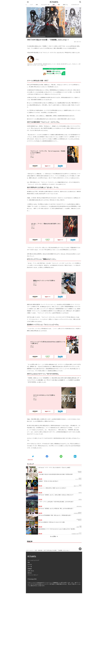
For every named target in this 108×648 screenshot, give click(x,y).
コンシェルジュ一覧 (45, 4)
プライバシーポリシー (33, 575)
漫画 (59, 4)
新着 (37, 4)
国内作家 (40, 550)
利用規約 (30, 568)
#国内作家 (30, 459)
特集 (29, 562)
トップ (31, 4)
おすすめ (30, 564)
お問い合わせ (31, 570)
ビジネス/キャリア (75, 4)
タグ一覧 (30, 566)
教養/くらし (65, 4)
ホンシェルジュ (29, 550)
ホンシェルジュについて (33, 560)
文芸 (53, 4)
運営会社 (30, 573)
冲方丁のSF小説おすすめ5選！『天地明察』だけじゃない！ (57, 550)
